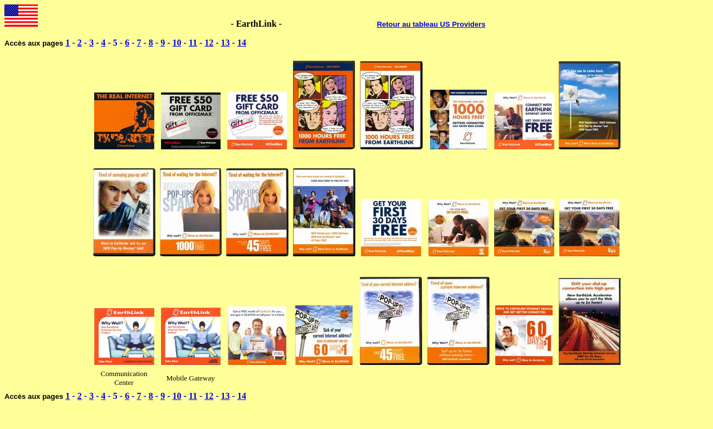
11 (193, 42)
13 (225, 42)
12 (208, 42)
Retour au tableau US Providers (431, 24)
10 (176, 42)
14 (241, 42)
